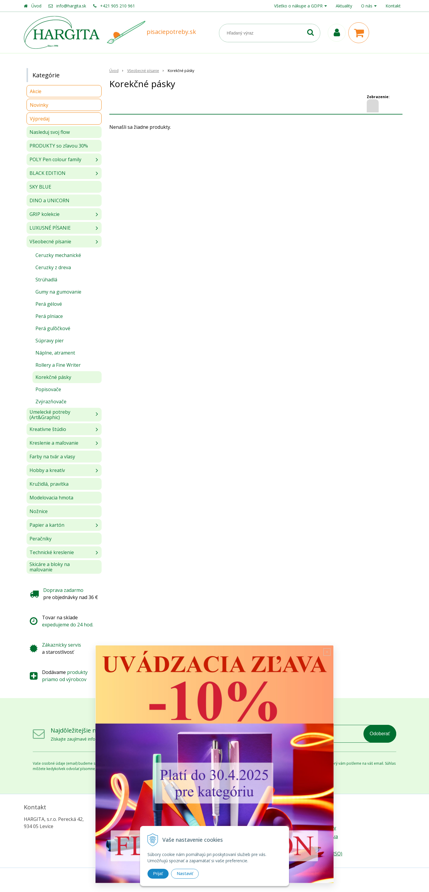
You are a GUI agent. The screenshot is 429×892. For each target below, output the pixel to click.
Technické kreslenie (51, 552)
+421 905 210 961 (117, 6)
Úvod (36, 6)
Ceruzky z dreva (53, 267)
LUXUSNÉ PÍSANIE (50, 228)
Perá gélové (48, 304)
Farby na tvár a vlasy (52, 456)
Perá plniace (49, 316)
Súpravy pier (49, 340)
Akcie (35, 91)
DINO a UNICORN (49, 200)
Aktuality (344, 6)
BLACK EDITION (47, 173)
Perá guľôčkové (52, 328)
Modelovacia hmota (51, 497)
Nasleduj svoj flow (49, 132)
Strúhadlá (46, 279)
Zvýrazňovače (50, 401)
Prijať (158, 873)
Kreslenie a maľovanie (53, 443)
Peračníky (40, 538)
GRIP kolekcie (44, 214)
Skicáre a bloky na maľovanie (49, 567)
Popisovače (48, 389)
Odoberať (380, 733)
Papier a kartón (46, 525)
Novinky (39, 105)
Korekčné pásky (53, 377)
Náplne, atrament (55, 352)
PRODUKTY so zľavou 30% (58, 145)
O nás (366, 6)
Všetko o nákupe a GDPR (298, 6)
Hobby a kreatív (47, 470)
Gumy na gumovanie (58, 292)
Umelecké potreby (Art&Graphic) (49, 415)
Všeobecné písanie (50, 241)
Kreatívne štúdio (47, 429)
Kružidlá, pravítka (49, 484)
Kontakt (393, 6)
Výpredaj (39, 118)
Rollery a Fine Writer (58, 365)
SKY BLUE (40, 187)
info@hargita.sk (71, 6)
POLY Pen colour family (55, 159)
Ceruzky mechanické (58, 255)
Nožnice (38, 511)
